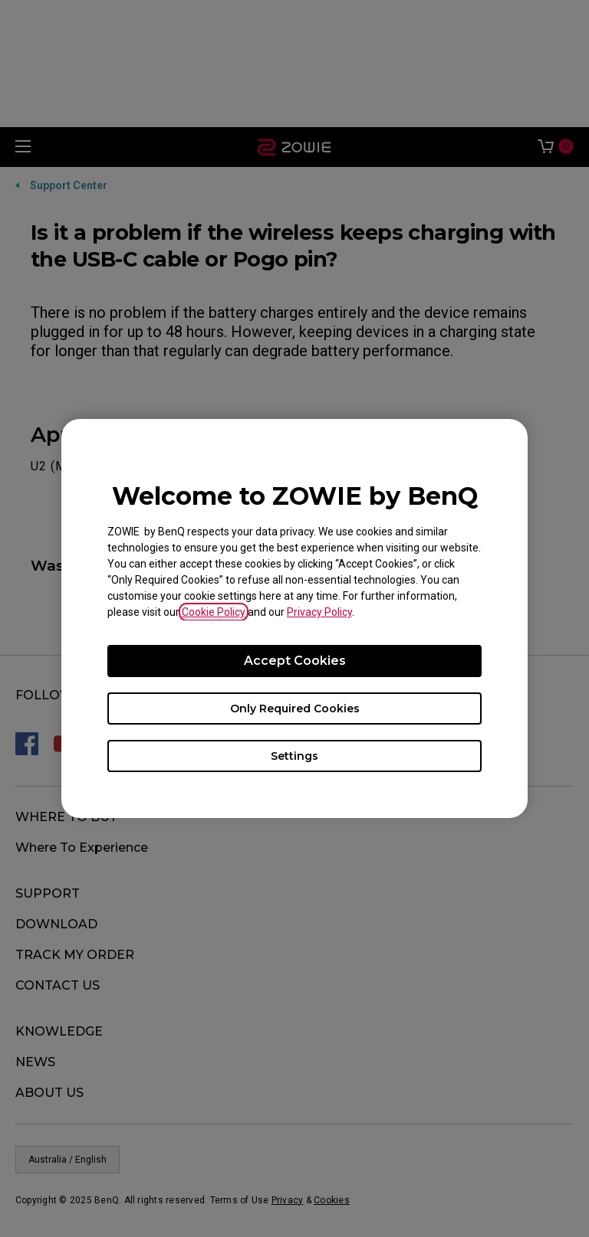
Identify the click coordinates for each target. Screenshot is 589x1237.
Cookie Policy (213, 612)
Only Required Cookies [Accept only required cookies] (295, 708)
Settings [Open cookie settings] (294, 756)
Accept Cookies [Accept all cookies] (295, 660)
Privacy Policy (319, 612)
